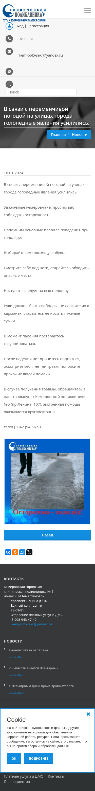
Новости (79, 134)
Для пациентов (17, 781)
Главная (59, 134)
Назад (47, 534)
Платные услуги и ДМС (23, 776)
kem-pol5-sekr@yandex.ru (41, 55)
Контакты (56, 776)
